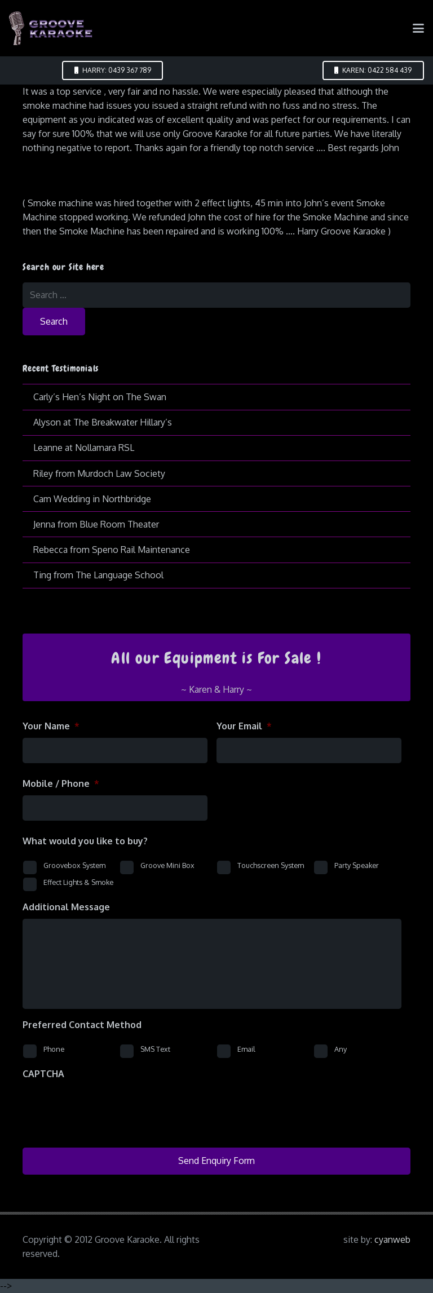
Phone (53, 1048)
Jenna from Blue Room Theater (96, 524)
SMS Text (155, 1048)
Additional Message (66, 907)
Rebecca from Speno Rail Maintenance (111, 549)
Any (340, 1048)
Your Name (51, 726)
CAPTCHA (43, 1073)
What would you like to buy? (85, 841)
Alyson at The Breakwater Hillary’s (102, 422)
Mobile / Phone (61, 783)
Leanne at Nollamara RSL (83, 447)
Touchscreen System (270, 865)
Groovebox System (74, 865)
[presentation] (108, 1108)
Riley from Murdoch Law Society (99, 473)
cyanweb (392, 1239)
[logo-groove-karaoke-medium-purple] (50, 28)
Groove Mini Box (167, 865)
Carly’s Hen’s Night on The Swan (99, 396)
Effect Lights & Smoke (78, 882)
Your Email (244, 726)
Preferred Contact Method (82, 1024)
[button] (418, 28)
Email (246, 1048)
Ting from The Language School (98, 575)
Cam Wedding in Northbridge (92, 498)
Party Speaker (356, 865)
